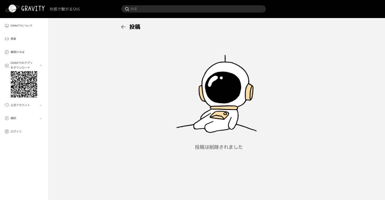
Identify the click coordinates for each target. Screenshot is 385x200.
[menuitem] (24, 25)
